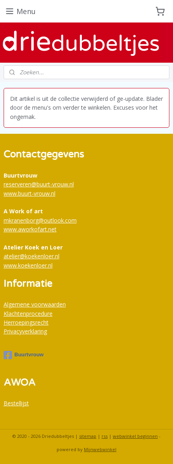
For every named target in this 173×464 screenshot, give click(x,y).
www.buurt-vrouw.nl (29, 193)
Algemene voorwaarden (35, 304)
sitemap (87, 436)
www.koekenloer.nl (28, 265)
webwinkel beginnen (135, 436)
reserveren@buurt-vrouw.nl (39, 184)
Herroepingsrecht (26, 322)
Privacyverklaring (25, 331)
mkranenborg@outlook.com (40, 220)
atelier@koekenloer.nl (31, 256)
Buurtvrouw (24, 355)
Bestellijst (16, 403)
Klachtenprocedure (28, 313)
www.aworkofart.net (30, 229)
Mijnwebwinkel (100, 449)
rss (105, 436)
